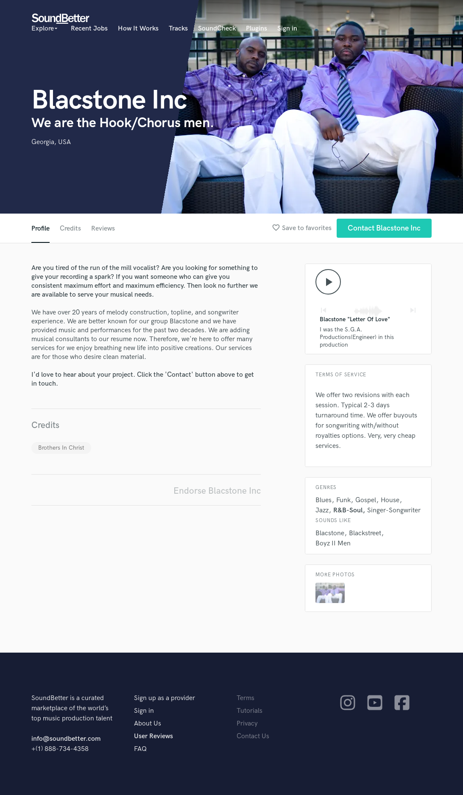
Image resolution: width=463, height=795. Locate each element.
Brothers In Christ (61, 447)
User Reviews (153, 736)
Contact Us (253, 736)
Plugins (256, 29)
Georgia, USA (51, 142)
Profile (40, 229)
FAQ (140, 749)
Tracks (178, 29)
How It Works (138, 29)
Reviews (103, 229)
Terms (245, 698)
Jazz (322, 510)
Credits (70, 229)
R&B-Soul (348, 510)
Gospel (365, 500)
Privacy (247, 724)
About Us (147, 724)
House (390, 500)
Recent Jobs (89, 29)
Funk (343, 500)
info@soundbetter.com (65, 739)
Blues (323, 500)
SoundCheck (217, 29)
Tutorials (249, 711)
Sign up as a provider (164, 698)
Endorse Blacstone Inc (217, 491)
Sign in (287, 29)
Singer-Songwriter (394, 510)
